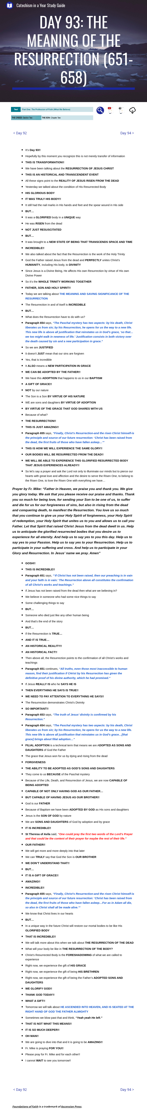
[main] (73, 51)
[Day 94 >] (127, 133)
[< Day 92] (20, 133)
